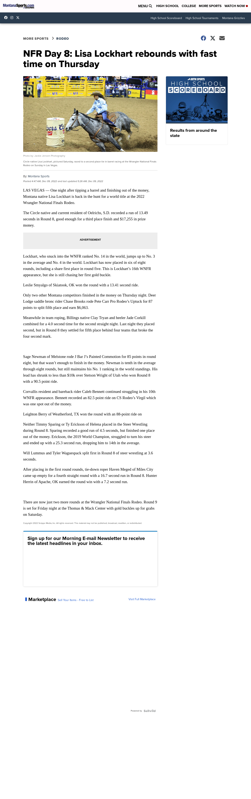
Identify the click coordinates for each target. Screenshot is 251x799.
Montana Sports (38, 176)
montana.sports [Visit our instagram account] (12, 17)
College (189, 6)
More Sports (210, 6)
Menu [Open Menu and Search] (145, 6)
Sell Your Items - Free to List (76, 600)
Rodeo (62, 38)
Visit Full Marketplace (142, 599)
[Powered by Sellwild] (150, 710)
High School (167, 6)
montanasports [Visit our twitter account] (19, 17)
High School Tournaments (202, 18)
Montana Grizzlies (233, 18)
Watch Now (236, 6)
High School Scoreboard (166, 18)
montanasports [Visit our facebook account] (7, 17)
